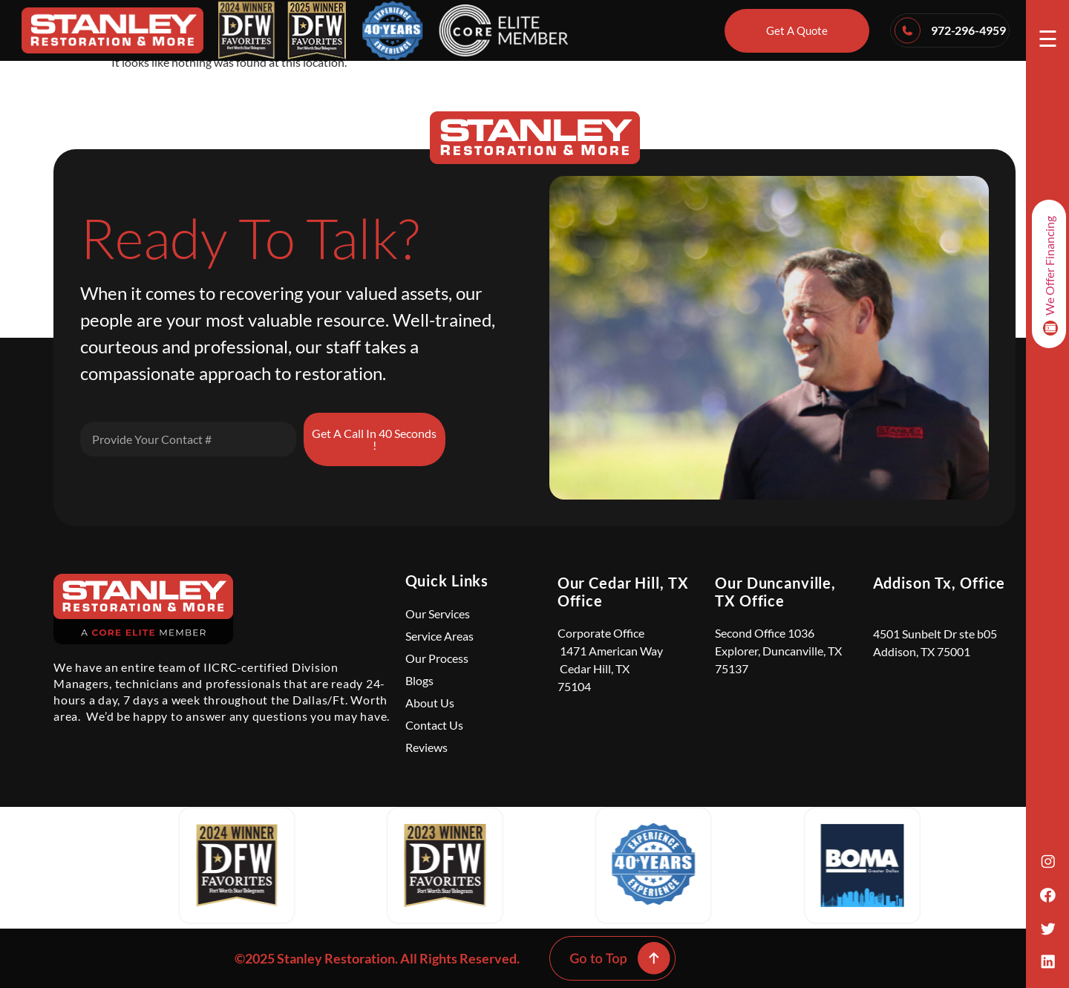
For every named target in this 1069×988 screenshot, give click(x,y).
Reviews (426, 747)
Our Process (436, 658)
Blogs (419, 680)
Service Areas (439, 636)
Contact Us (434, 725)
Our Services (437, 613)
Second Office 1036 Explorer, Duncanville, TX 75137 (778, 650)
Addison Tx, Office (939, 583)
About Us (429, 703)
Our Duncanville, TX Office (775, 591)
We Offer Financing (1050, 276)
